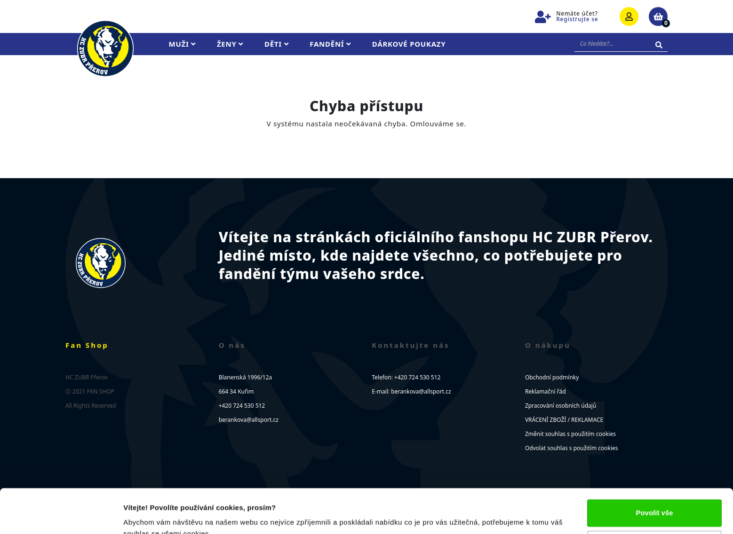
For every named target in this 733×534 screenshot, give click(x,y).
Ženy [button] (230, 44)
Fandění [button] (330, 44)
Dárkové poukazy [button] (409, 44)
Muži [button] (182, 44)
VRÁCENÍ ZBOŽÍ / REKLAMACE (564, 420)
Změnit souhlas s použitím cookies (570, 434)
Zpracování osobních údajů (560, 406)
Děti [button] (276, 44)
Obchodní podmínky (552, 377)
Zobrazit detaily (149, 515)
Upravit (655, 499)
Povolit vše (654, 469)
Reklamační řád (545, 391)
